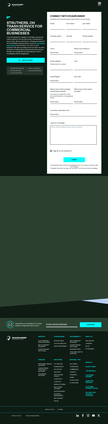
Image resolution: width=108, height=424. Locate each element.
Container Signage (90, 376)
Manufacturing (59, 384)
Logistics (57, 382)
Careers (89, 343)
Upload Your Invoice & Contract (90, 394)
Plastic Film (74, 380)
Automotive (58, 364)
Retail (56, 401)
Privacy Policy (49, 409)
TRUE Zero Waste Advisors (76, 352)
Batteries (73, 364)
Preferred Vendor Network (45, 364)
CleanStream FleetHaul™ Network (43, 370)
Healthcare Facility (58, 375)
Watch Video (26, 60)
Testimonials (91, 371)
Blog (87, 346)
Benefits (89, 362)
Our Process (59, 341)
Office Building (59, 391)
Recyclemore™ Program (75, 341)
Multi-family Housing (58, 387)
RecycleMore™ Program (43, 345)
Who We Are (90, 341)
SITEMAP (60, 409)
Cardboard (74, 366)
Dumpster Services (89, 381)
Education (58, 369)
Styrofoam (74, 383)
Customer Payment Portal (92, 387)
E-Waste (73, 372)
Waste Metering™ (60, 346)
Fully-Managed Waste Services (44, 341)
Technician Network (42, 374)
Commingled (74, 369)
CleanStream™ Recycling (43, 350)
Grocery (57, 372)
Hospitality (58, 379)
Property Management (58, 394)
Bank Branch (58, 366)
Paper (72, 377)
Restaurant (58, 398)
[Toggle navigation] (99, 4)
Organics (73, 375)
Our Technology (60, 343)
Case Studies (91, 366)
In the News (90, 349)
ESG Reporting (75, 349)
